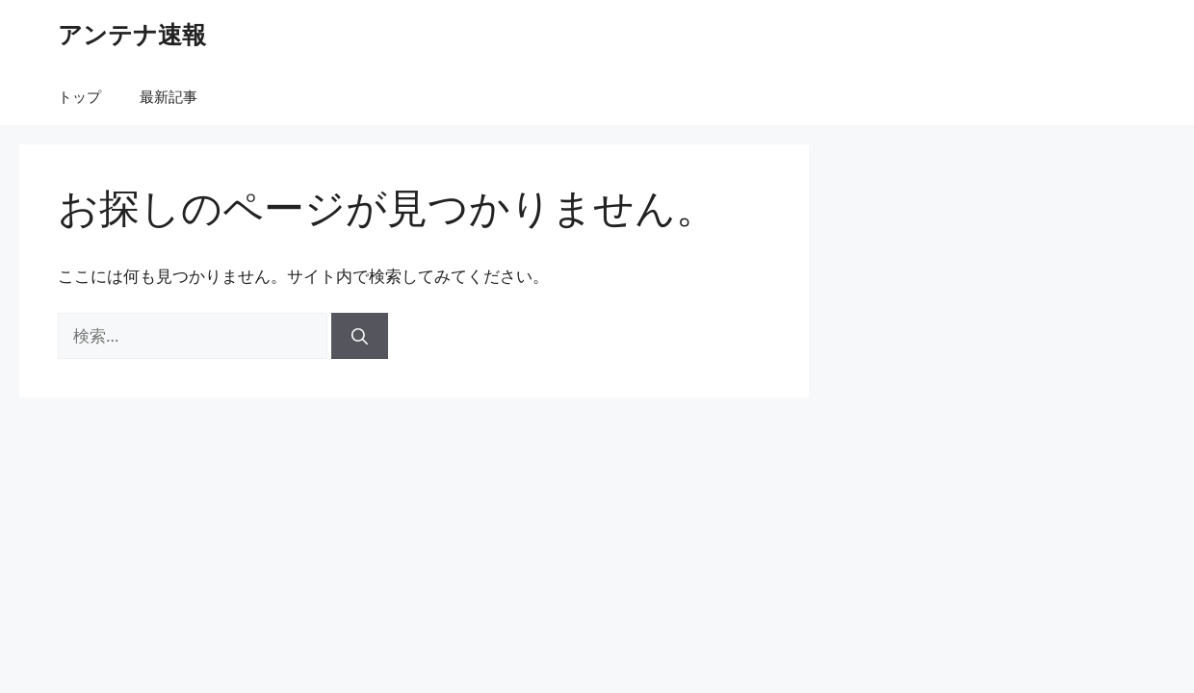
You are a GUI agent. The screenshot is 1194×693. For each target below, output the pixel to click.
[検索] (359, 336)
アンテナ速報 (132, 33)
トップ (79, 96)
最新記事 (168, 96)
